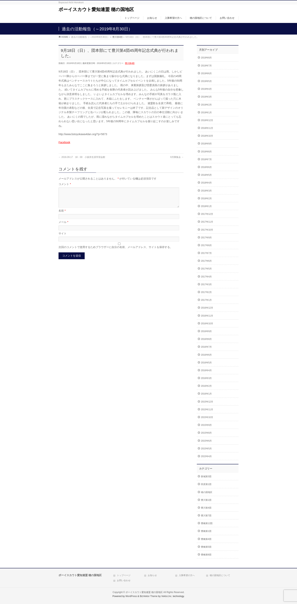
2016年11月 (207, 315)
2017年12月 (207, 214)
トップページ (124, 575)
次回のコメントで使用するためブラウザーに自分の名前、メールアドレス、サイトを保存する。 (116, 251)
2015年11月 (207, 409)
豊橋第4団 (206, 539)
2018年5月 (206, 175)
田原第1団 (206, 484)
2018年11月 (207, 128)
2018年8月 (206, 151)
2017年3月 (206, 284)
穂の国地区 (206, 492)
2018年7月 (206, 159)
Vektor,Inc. (166, 596)
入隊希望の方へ (187, 575)
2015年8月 (206, 433)
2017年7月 (206, 253)
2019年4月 (206, 89)
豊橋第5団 (206, 547)
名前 (62, 215)
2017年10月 (207, 229)
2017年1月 (206, 300)
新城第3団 (206, 476)
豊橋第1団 (206, 531)
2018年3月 (206, 190)
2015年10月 (207, 417)
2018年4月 (206, 182)
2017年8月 (206, 245)
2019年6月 (206, 73)
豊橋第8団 (206, 554)
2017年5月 (206, 268)
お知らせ (152, 575)
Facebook (64, 142)
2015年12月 (207, 401)
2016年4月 (206, 370)
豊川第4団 (129, 63)
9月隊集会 (177, 157)
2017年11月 (207, 221)
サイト (62, 237)
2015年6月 (206, 440)
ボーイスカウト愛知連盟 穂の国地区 (96, 9)
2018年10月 (207, 136)
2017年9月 (206, 237)
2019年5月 (206, 81)
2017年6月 (206, 261)
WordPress (131, 596)
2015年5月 (206, 448)
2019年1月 (206, 112)
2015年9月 (206, 425)
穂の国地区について (220, 575)
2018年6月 (206, 167)
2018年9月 (206, 143)
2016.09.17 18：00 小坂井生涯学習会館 (82, 157)
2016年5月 (206, 362)
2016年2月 (206, 386)
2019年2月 (206, 104)
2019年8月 (206, 57)
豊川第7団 (206, 515)
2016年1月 (206, 393)
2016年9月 (206, 331)
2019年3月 (206, 96)
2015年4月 (206, 456)
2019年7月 (206, 65)
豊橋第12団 (207, 523)
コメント (65, 184)
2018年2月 (206, 198)
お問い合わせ (124, 580)
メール (63, 226)
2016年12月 (207, 307)
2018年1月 (206, 206)
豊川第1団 (206, 500)
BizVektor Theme (149, 596)
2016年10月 (207, 323)
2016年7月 (206, 347)
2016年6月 (206, 355)
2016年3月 (206, 378)
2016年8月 (206, 339)
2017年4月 (206, 276)
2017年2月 (206, 292)
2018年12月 (207, 120)
